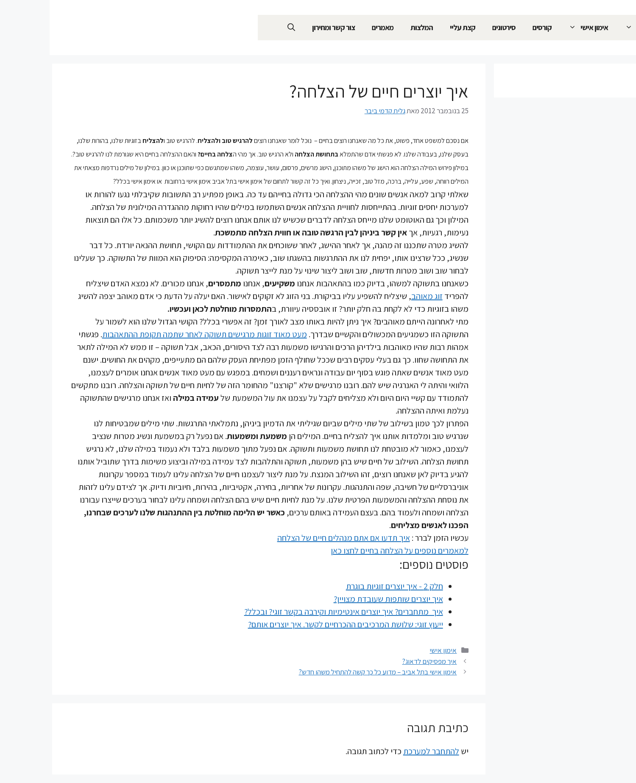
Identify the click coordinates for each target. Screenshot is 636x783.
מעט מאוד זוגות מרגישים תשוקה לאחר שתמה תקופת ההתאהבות (155, 334)
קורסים (492, 27)
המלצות (372, 27)
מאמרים (333, 27)
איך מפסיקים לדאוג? (379, 661)
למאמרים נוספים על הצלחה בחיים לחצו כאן (350, 550)
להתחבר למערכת (382, 751)
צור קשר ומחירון (283, 27)
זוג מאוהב (377, 296)
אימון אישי (534, 27)
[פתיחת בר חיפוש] (241, 27)
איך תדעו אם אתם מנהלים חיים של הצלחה (294, 537)
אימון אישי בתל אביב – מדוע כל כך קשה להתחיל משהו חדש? (328, 672)
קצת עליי (413, 27)
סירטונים (454, 27)
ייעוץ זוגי (589, 27)
